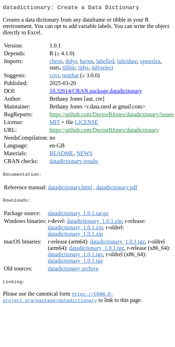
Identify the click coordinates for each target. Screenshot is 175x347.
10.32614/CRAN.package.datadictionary (95, 92)
